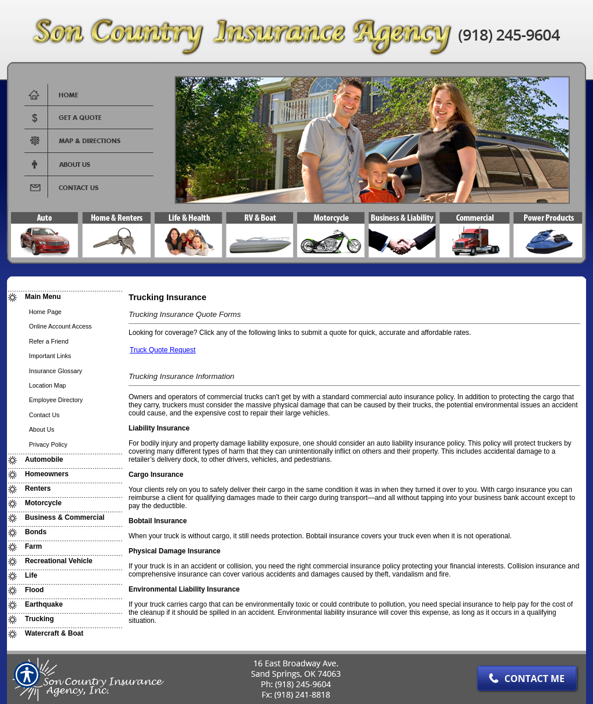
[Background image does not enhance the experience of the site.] (65, 297)
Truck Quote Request (163, 350)
